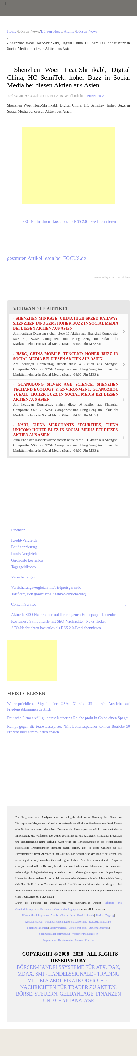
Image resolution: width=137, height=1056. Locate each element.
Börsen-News (51, 31)
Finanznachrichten (119, 277)
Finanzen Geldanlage (57, 921)
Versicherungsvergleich (85, 933)
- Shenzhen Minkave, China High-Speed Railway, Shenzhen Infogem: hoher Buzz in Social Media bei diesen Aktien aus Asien (65, 323)
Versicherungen (23, 577)
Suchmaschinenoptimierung (54, 933)
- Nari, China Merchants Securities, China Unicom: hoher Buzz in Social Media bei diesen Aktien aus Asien (65, 430)
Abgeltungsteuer (34, 921)
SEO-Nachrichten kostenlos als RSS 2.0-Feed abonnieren (56, 628)
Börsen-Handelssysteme (35, 915)
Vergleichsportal (78, 927)
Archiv (69, 31)
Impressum (50, 940)
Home (11, 31)
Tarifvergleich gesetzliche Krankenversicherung (48, 594)
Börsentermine (79, 921)
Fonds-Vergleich (24, 554)
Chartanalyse (67, 915)
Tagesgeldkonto (23, 567)
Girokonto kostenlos (27, 560)
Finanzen (18, 530)
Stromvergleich (57, 927)
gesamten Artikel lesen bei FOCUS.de (46, 258)
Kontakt (89, 940)
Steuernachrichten (99, 927)
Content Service (23, 604)
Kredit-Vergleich (24, 540)
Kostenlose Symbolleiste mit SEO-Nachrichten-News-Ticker (58, 621)
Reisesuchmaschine (100, 921)
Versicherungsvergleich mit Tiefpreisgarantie (46, 587)
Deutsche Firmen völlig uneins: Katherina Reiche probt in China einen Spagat (67, 718)
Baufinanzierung (24, 547)
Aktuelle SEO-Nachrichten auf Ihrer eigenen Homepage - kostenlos (63, 615)
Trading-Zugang (105, 915)
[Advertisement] (68, 165)
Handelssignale (85, 915)
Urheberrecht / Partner (70, 940)
